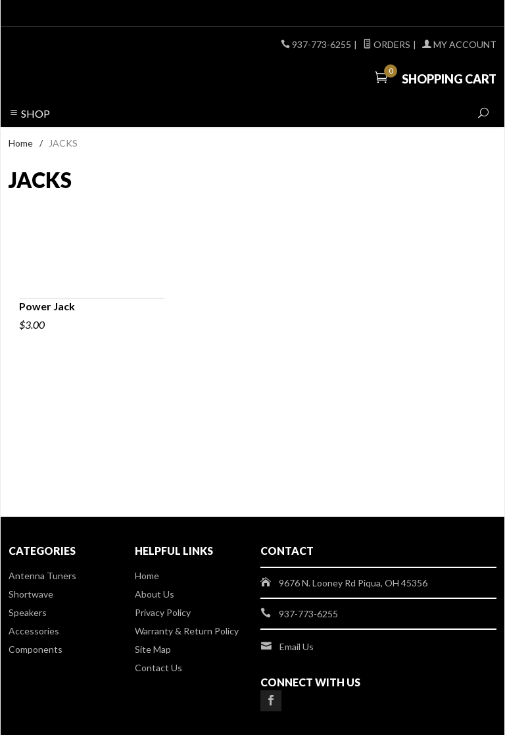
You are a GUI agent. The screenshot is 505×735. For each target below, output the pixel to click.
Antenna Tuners (42, 575)
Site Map (153, 649)
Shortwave (31, 594)
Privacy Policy (163, 612)
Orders (386, 44)
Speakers (28, 612)
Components (35, 649)
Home (21, 143)
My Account (459, 44)
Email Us (296, 646)
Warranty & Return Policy (187, 630)
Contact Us (158, 667)
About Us (154, 594)
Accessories (34, 630)
